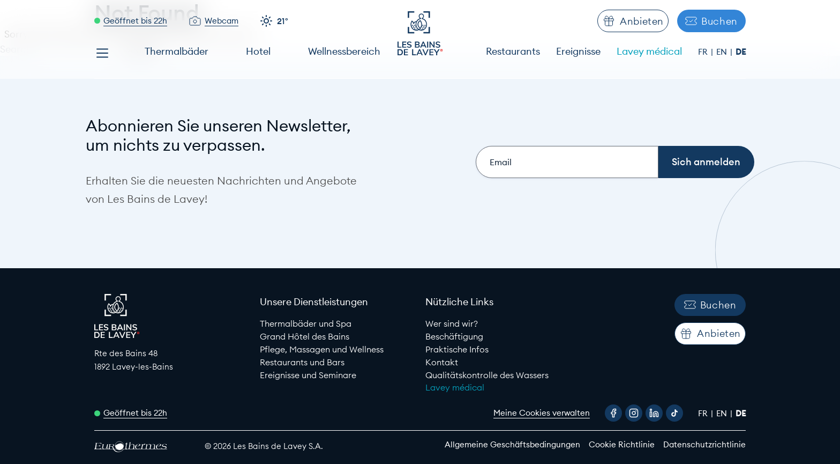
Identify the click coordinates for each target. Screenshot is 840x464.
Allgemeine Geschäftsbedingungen (512, 444)
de (741, 52)
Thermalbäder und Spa (305, 323)
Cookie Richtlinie (622, 444)
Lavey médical (649, 51)
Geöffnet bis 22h (135, 21)
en (722, 52)
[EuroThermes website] (139, 446)
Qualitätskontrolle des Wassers (487, 375)
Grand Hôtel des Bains (304, 336)
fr (704, 52)
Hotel (258, 51)
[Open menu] (102, 53)
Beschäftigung (454, 336)
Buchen (711, 21)
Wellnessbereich (344, 51)
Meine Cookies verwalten (541, 413)
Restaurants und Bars (302, 362)
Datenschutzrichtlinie (704, 444)
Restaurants (513, 51)
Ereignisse (578, 51)
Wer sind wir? (451, 323)
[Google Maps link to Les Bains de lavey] (171, 360)
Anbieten (633, 20)
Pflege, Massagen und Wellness (322, 349)
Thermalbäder (176, 51)
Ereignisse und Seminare (308, 375)
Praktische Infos (457, 349)
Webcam (221, 21)
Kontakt (441, 362)
